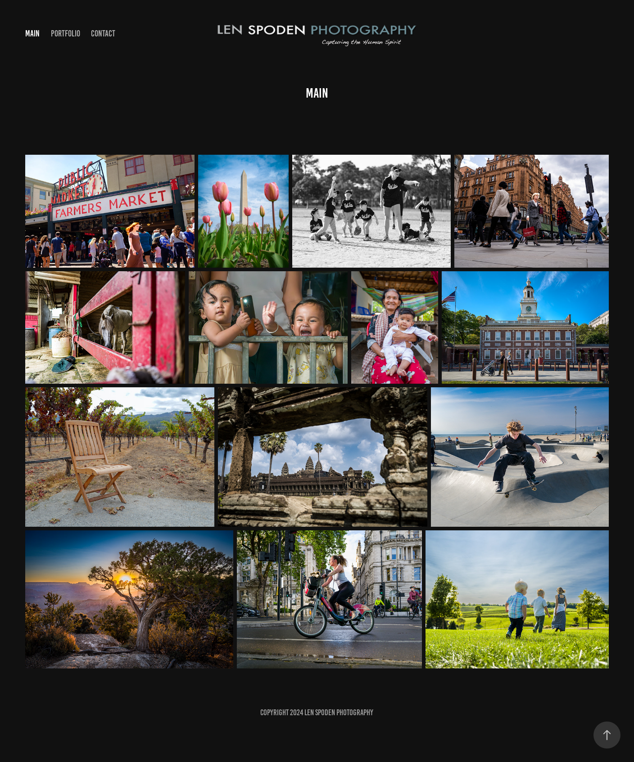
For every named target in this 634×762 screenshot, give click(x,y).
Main (32, 33)
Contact (103, 33)
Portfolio (65, 33)
